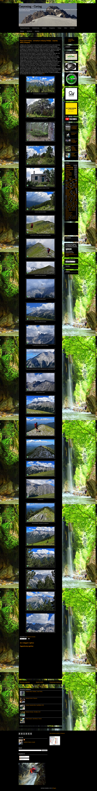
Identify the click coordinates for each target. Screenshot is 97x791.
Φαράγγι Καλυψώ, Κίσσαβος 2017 (33, 711)
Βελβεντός (69, 207)
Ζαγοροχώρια (68, 189)
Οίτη (76, 195)
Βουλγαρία (67, 218)
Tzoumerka (69, 169)
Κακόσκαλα (73, 210)
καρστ (66, 219)
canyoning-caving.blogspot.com (71, 40)
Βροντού (74, 205)
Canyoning (69, 167)
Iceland (72, 196)
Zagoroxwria (69, 204)
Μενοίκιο (67, 200)
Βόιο (74, 207)
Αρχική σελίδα (39, 682)
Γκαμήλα (73, 208)
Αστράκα (68, 205)
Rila (70, 217)
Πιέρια (74, 193)
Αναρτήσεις (22, 756)
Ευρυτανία (75, 186)
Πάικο (66, 206)
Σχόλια (22, 759)
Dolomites (37, 31)
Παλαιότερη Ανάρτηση (55, 682)
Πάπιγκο (71, 206)
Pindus (67, 176)
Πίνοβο (75, 202)
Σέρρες (75, 187)
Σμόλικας (67, 192)
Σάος (66, 179)
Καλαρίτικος (67, 201)
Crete (68, 196)
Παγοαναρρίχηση (68, 214)
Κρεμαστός (75, 198)
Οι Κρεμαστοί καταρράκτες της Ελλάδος (74, 127)
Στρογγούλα (68, 194)
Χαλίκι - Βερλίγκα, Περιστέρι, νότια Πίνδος (74, 148)
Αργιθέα (74, 217)
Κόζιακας (69, 199)
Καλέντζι (67, 211)
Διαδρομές (44, 28)
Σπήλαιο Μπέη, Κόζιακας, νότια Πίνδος (34, 691)
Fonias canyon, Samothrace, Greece (34, 718)
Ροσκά (76, 206)
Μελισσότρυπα (68, 213)
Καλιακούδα (73, 218)
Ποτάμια (59, 28)
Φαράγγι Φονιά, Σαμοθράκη (73, 154)
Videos (65, 28)
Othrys (73, 192)
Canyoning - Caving (30, 6)
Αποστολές (72, 28)
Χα (72, 216)
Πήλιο (74, 200)
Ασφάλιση (71, 188)
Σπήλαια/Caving (35, 28)
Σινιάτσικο (67, 216)
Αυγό (76, 196)
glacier (76, 204)
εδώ (44, 73)
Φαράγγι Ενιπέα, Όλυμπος (31, 698)
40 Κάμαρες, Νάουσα (74, 134)
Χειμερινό (67, 182)
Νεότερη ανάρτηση (25, 682)
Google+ (2, 0)
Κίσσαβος (69, 198)
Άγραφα (70, 185)
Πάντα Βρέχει (69, 202)
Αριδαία (75, 194)
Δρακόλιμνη (68, 193)
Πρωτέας (68, 173)
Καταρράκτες (52, 28)
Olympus (22, 31)
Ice (74, 191)
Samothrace (29, 31)
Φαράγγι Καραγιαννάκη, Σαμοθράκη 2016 (35, 705)
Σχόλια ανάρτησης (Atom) (43, 686)
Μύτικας (69, 187)
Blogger (54, 788)
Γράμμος (67, 210)
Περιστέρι (67, 191)
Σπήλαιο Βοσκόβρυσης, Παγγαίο (74, 141)
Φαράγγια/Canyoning (24, 28)
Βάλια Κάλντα (70, 195)
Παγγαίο (75, 183)
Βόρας (66, 208)
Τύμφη (71, 180)
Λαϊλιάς (74, 199)
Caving (67, 165)
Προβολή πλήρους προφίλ (29, 742)
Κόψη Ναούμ (74, 201)
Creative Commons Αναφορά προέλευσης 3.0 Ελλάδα (71, 254)
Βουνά (67, 171)
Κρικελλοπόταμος (68, 212)
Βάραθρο (74, 179)
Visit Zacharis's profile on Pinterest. (57, 733)
